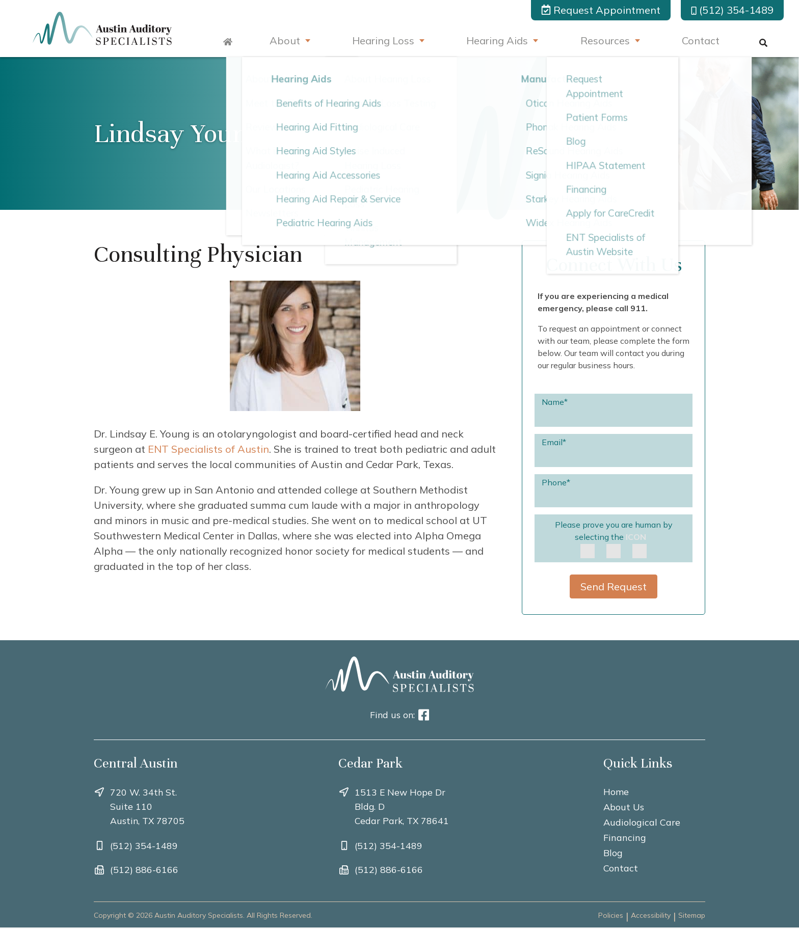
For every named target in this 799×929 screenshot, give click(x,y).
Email (554, 441)
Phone (556, 481)
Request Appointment (600, 10)
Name (555, 401)
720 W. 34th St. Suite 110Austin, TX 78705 (147, 806)
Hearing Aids (496, 41)
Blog (613, 853)
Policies (610, 916)
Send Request (613, 586)
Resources (605, 41)
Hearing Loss (381, 41)
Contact (702, 41)
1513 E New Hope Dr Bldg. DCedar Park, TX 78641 (402, 806)
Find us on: (399, 715)
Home (616, 792)
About (280, 41)
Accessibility (651, 916)
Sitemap (691, 916)
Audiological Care (641, 822)
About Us (623, 807)
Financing (624, 837)
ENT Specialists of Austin (208, 449)
